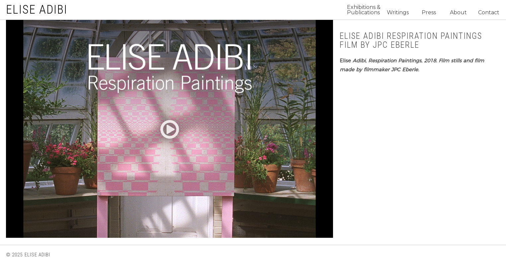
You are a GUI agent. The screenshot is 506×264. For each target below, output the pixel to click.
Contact (488, 12)
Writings (398, 12)
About (458, 12)
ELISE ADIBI (36, 10)
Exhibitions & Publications (363, 10)
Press (429, 12)
